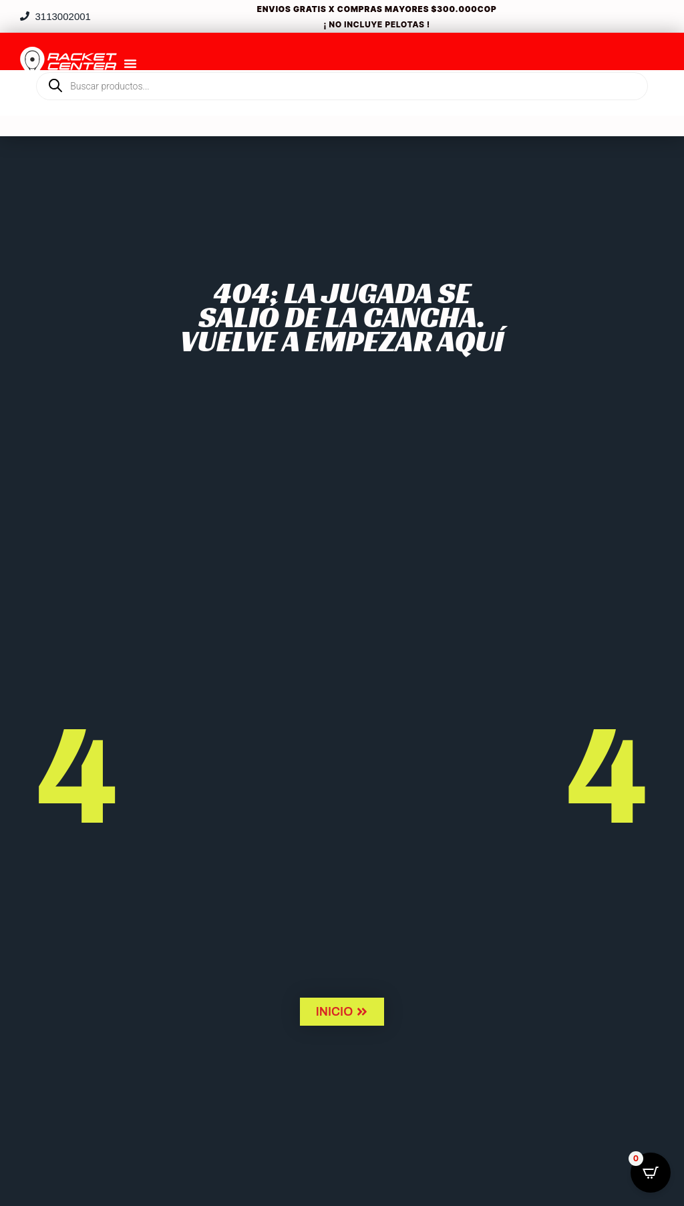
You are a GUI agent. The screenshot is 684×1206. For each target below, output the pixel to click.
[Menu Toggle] (130, 63)
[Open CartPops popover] (651, 1173)
